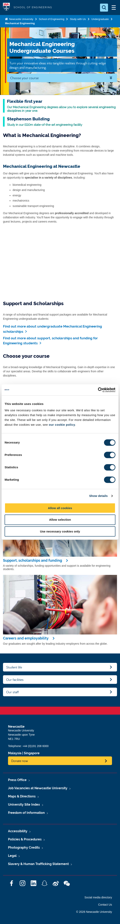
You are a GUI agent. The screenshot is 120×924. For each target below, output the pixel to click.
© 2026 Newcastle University (94, 911)
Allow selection (60, 519)
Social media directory (98, 897)
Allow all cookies (60, 508)
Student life (14, 667)
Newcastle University (20, 19)
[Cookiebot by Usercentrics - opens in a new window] (97, 390)
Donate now (19, 760)
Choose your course (24, 78)
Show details (98, 495)
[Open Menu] (114, 8)
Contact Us (105, 904)
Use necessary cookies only (60, 531)
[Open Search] (104, 8)
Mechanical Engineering (20, 23)
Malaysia (14, 753)
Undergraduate (100, 19)
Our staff (12, 692)
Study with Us (78, 19)
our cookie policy (62, 424)
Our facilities (15, 679)
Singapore (32, 753)
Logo (6, 7)
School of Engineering (51, 19)
